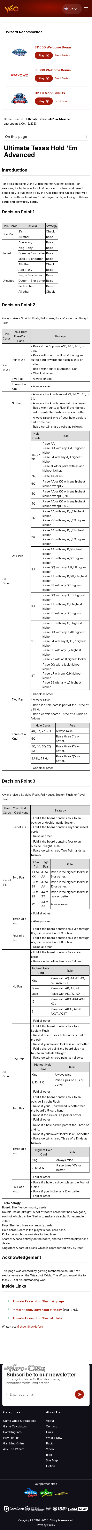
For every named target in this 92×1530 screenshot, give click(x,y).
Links (49, 1432)
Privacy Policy (46, 1524)
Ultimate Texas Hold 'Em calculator (37, 1318)
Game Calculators (15, 1426)
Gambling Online (14, 1443)
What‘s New (54, 1438)
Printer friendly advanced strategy (37, 1310)
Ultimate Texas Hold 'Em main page (38, 1301)
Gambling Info (12, 1432)
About (50, 1421)
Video (50, 1449)
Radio (50, 1443)
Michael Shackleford (30, 1326)
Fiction (50, 1466)
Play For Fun (11, 1438)
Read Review (63, 55)
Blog (49, 1455)
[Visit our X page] (15, 1398)
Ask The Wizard (13, 1449)
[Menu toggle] (85, 9)
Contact (51, 1426)
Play (44, 55)
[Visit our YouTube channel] (6, 1398)
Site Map (52, 1460)
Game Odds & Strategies (19, 1421)
